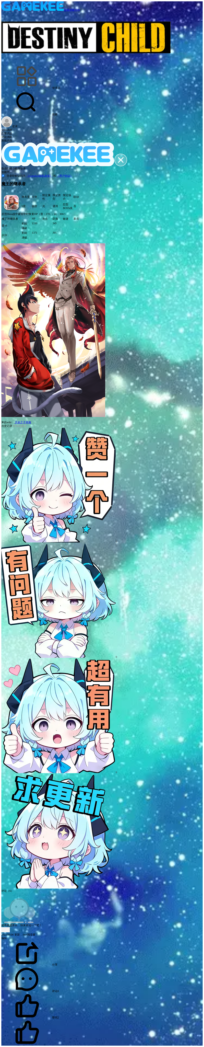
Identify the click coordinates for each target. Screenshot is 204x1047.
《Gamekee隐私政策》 (39, 175)
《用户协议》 (65, 175)
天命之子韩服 (22, 422)
